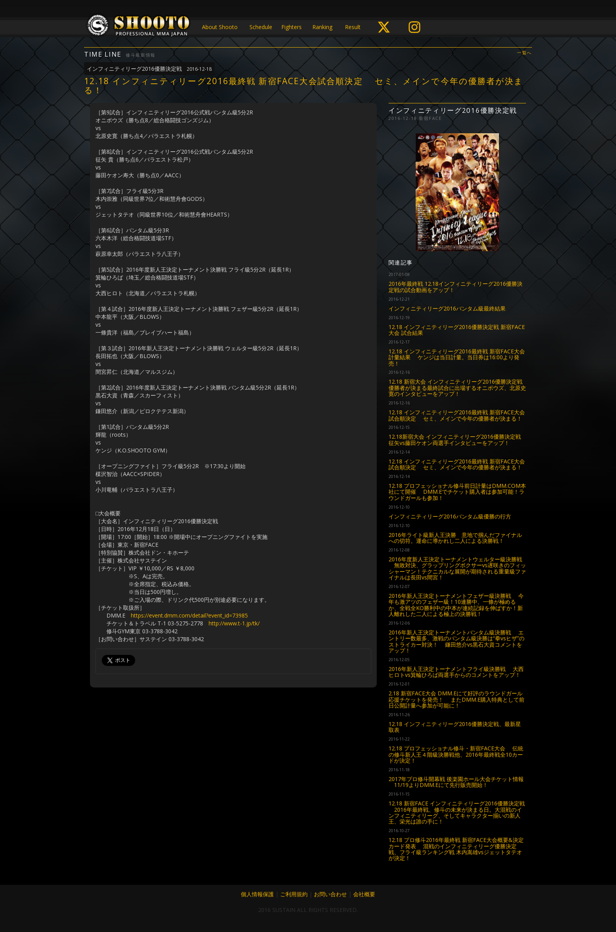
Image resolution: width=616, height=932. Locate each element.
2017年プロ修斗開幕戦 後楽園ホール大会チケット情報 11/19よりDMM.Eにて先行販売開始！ (456, 782)
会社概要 (364, 894)
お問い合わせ (330, 894)
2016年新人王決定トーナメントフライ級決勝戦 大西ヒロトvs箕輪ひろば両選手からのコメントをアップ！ (456, 671)
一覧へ (524, 53)
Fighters (291, 27)
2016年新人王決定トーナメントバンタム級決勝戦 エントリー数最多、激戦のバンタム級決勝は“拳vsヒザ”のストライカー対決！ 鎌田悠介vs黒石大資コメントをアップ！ (456, 641)
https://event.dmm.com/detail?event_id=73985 (189, 615)
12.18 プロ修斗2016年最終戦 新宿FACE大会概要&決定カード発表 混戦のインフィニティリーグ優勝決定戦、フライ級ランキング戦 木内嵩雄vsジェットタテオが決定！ (456, 849)
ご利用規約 (294, 894)
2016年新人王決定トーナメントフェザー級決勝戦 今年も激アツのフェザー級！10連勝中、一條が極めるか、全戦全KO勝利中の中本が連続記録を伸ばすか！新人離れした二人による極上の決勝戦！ (456, 605)
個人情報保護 (257, 894)
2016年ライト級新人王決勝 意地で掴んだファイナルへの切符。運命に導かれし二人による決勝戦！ (455, 537)
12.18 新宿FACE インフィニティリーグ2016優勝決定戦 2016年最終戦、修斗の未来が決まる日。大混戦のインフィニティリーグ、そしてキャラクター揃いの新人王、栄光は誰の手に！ (457, 812)
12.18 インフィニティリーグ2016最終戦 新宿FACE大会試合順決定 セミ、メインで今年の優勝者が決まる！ (457, 415)
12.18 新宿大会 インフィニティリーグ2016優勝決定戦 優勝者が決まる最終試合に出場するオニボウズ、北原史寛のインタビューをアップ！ (457, 387)
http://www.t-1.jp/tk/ (234, 623)
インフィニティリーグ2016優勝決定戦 (149, 68)
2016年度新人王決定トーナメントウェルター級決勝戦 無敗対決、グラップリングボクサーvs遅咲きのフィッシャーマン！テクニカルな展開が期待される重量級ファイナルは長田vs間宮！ (457, 568)
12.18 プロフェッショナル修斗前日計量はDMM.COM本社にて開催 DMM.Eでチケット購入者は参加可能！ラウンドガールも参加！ (457, 492)
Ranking (322, 27)
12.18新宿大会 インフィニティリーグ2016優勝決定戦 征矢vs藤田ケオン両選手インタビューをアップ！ (455, 439)
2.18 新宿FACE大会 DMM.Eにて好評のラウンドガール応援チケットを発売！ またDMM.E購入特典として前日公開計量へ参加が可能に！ (456, 699)
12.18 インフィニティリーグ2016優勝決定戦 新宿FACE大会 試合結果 (457, 329)
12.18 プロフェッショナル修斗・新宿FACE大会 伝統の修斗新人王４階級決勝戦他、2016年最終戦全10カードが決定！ (456, 754)
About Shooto (220, 27)
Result (353, 27)
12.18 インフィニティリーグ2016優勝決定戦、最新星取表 (455, 726)
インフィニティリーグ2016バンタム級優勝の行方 (450, 516)
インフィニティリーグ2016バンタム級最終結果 (447, 308)
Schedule (260, 27)
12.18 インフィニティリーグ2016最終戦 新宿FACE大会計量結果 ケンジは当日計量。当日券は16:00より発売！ (457, 357)
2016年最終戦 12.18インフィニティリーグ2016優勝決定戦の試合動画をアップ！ (455, 286)
